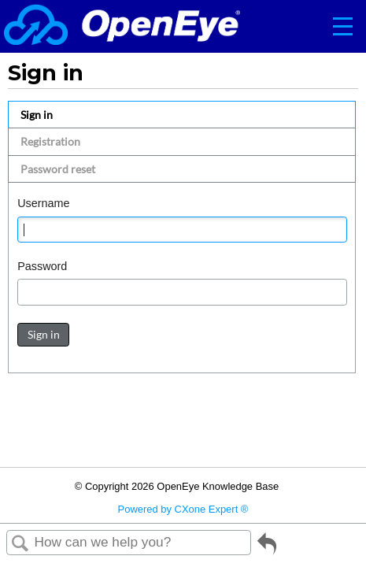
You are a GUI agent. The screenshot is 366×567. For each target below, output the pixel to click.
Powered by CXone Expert (183, 509)
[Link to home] (122, 26)
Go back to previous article (267, 549)
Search (20, 544)
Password (42, 266)
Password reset (57, 169)
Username (43, 203)
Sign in (36, 114)
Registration (50, 141)
